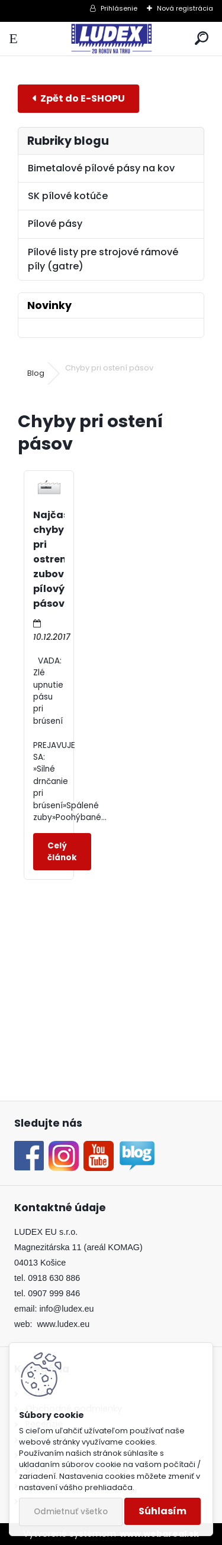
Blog (35, 373)
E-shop (78, 98)
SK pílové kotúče (68, 196)
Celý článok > (62, 851)
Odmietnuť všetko (71, 1511)
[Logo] (111, 39)
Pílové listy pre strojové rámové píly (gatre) (103, 259)
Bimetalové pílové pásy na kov (101, 168)
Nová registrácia (185, 8)
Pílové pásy (55, 223)
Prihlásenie (119, 8)
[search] (201, 38)
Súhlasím (162, 1511)
